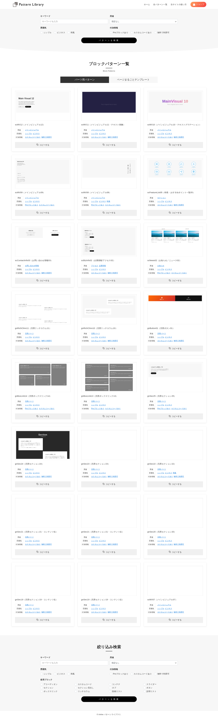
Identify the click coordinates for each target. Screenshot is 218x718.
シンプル (45, 32)
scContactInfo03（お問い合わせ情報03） (34, 260)
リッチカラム (82, 691)
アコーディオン (48, 684)
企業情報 (102, 266)
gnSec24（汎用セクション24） (29, 464)
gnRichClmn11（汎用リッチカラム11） (33, 328)
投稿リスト (115, 691)
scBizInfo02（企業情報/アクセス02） (98, 260)
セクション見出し (84, 688)
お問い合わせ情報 (32, 266)
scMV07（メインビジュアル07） (162, 599)
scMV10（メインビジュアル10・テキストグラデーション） (174, 125)
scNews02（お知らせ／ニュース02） (164, 260)
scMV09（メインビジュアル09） (30, 192)
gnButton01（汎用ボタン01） (160, 328)
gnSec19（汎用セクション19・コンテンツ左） (102, 599)
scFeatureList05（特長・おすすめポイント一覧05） (171, 192)
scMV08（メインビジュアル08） (96, 192)
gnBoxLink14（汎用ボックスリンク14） (33, 396)
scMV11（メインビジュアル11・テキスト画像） (103, 125)
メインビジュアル (32, 130)
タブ (112, 688)
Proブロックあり (119, 32)
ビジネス (59, 32)
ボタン (148, 688)
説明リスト (149, 691)
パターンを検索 (109, 40)
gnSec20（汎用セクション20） (161, 532)
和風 (71, 32)
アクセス (94, 266)
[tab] (84, 80)
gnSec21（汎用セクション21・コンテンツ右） (36, 532)
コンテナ (114, 684)
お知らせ (160, 266)
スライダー (149, 684)
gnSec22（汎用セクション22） (161, 464)
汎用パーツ (29, 333)
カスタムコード (83, 684)
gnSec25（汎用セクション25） (161, 396)
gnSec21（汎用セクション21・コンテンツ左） (102, 532)
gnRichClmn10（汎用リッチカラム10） (99, 328)
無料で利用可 (161, 32)
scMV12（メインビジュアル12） (30, 125)
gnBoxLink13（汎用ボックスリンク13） (99, 396)
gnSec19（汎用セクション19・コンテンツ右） (36, 599)
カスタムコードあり (141, 32)
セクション (161, 198)
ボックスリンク (48, 691)
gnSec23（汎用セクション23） (95, 464)
